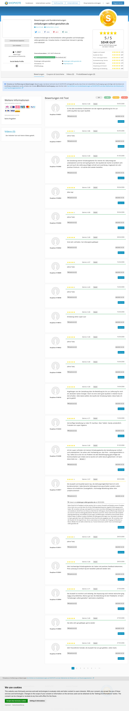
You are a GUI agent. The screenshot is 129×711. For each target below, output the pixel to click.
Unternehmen (72, 3)
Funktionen (29, 3)
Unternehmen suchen (43, 3)
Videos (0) (70, 74)
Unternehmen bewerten (17, 41)
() (120, 116)
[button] (38, 32)
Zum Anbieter (17, 45)
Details (95, 104)
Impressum (8, 705)
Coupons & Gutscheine (55, 74)
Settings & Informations (37, 701)
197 (107, 97)
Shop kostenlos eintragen (92, 3)
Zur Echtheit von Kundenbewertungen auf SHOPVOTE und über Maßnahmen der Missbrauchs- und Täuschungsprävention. (60, 678)
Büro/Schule (39, 27)
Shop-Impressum (68, 63)
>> (99, 668)
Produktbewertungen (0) (85, 74)
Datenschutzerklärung (18, 705)
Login (108, 3)
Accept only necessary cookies (16, 701)
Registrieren (118, 3)
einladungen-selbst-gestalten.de (72, 61)
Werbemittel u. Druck (51, 27)
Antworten (121, 121)
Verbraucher (58, 3)
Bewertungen (39, 74)
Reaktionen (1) (72, 496)
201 (99, 97)
